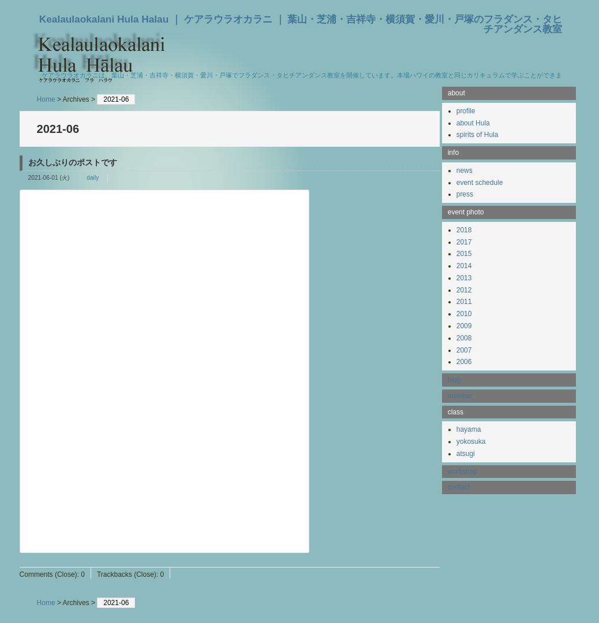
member (460, 396)
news (464, 170)
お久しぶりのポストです (72, 162)
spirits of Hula (477, 135)
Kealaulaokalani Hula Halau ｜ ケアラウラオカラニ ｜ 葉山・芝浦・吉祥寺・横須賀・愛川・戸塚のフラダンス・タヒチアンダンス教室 (301, 24)
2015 (464, 254)
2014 (464, 266)
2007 (464, 350)
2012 (464, 290)
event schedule (479, 183)
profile (466, 111)
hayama (468, 429)
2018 (464, 230)
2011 (464, 302)
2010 (464, 314)
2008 (464, 338)
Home (46, 99)
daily (93, 178)
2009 (464, 326)
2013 (464, 278)
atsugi (465, 454)
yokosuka (471, 441)
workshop (462, 472)
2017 (464, 242)
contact (459, 487)
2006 (464, 362)
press (464, 194)
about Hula (473, 123)
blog (454, 380)
